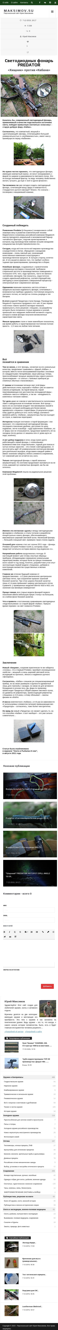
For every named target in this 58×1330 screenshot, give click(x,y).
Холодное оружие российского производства (29, 1128)
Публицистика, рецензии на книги (29, 1196)
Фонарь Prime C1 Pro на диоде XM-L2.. (24, 847)
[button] (4, 932)
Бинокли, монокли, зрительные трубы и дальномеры (29, 1153)
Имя (4, 905)
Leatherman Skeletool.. (32, 1306)
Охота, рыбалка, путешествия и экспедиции (29, 1213)
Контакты (24, 3)
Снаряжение (29, 1171)
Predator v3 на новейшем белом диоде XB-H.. (27, 818)
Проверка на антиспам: (10, 970)
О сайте (14, 3)
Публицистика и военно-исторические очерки (29, 1205)
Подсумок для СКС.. (30, 1291)
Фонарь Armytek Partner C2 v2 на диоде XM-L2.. (28, 789)
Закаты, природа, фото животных (29, 1226)
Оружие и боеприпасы (29, 1077)
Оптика (29, 1141)
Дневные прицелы (29, 1158)
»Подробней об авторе (14, 1032)
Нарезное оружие (29, 1085)
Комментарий (6, 926)
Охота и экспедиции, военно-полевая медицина (29, 1209)
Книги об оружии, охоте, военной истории (29, 1200)
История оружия (29, 1111)
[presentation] (20, 977)
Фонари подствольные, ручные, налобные (29, 1175)
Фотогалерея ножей (29, 1136)
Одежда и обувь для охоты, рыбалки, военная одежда (29, 1179)
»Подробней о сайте (33, 1032)
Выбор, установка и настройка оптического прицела (29, 1166)
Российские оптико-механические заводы (29, 1162)
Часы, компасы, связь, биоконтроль (29, 1188)
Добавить (47, 986)
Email (5, 915)
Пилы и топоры (29, 1124)
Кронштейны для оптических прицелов (29, 1149)
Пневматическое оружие (29, 1098)
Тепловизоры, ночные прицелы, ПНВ (29, 1145)
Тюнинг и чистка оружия (29, 1106)
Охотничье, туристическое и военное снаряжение (29, 1183)
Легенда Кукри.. (29, 1243)
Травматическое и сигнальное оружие (29, 1094)
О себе (5, 3)
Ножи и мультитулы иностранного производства (29, 1132)
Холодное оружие (29, 1115)
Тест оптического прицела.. (34, 1275)
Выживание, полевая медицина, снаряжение (29, 1218)
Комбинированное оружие (29, 1090)
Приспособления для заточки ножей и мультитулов (29, 1119)
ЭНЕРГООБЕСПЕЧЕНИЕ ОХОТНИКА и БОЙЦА (29, 1192)
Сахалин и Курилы (29, 1222)
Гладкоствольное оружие (29, 1081)
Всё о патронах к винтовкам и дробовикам (29, 1102)
